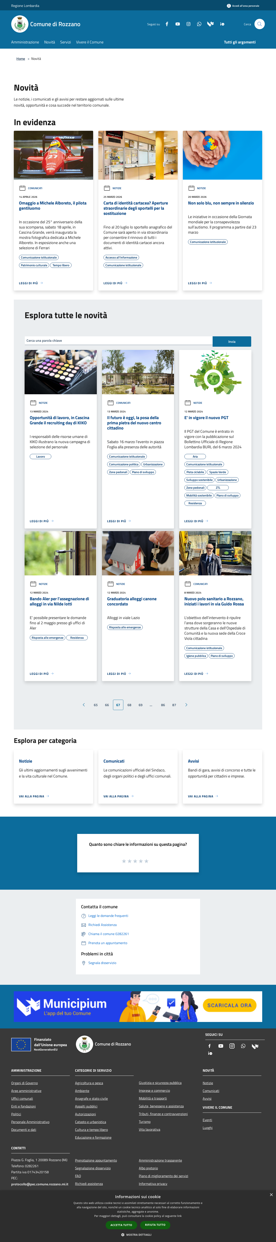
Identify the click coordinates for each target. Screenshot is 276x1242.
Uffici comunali (22, 1098)
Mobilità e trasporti (153, 1098)
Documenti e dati (23, 1129)
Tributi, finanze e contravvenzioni (163, 1113)
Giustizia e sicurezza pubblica (160, 1082)
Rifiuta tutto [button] (155, 1225)
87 (174, 704)
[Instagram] (186, 24)
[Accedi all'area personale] (243, 6)
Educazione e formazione (93, 1137)
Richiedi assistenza (89, 1183)
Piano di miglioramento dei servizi (163, 1175)
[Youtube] (176, 24)
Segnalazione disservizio (93, 1168)
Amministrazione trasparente (160, 1160)
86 (163, 704)
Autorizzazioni (85, 1114)
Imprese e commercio (154, 1090)
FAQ (78, 1175)
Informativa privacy (153, 1183)
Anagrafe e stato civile (91, 1098)
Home (20, 58)
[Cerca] (259, 24)
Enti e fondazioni (23, 1106)
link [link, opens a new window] (179, 1216)
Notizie (112, 188)
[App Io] (221, 24)
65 (96, 704)
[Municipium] (209, 24)
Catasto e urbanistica (90, 1121)
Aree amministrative (26, 1090)
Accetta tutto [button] (121, 1225)
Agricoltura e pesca (89, 1083)
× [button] (271, 1195)
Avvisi (207, 1098)
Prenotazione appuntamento (96, 1160)
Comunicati (30, 188)
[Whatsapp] (197, 24)
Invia (231, 341)
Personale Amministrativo (30, 1121)
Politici (16, 1114)
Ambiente (82, 1090)
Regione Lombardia (25, 5)
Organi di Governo (24, 1083)
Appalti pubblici (86, 1106)
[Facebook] (165, 24)
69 (141, 704)
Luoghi (208, 1127)
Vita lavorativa (149, 1129)
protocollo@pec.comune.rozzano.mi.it (39, 1184)
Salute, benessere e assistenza (161, 1106)
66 (107, 704)
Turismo (145, 1121)
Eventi (207, 1119)
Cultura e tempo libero (91, 1129)
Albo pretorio (148, 1168)
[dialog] (138, 1216)
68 (129, 704)
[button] (138, 1234)
